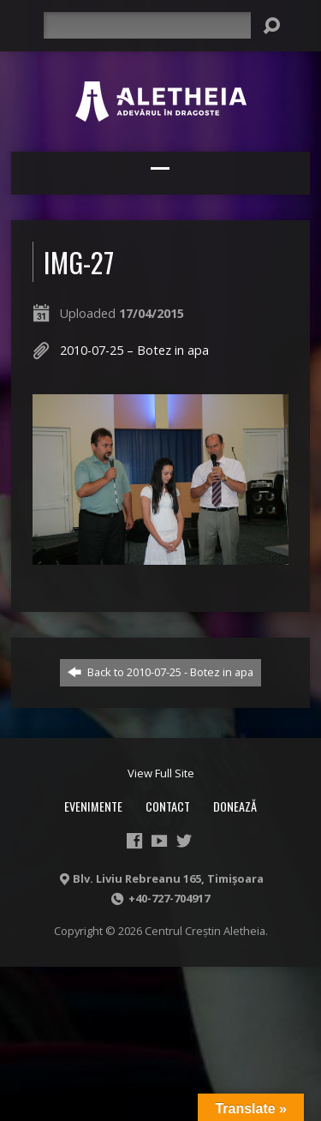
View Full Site (161, 773)
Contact (168, 806)
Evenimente (93, 806)
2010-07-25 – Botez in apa (134, 350)
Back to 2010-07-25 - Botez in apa (160, 672)
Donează (235, 806)
